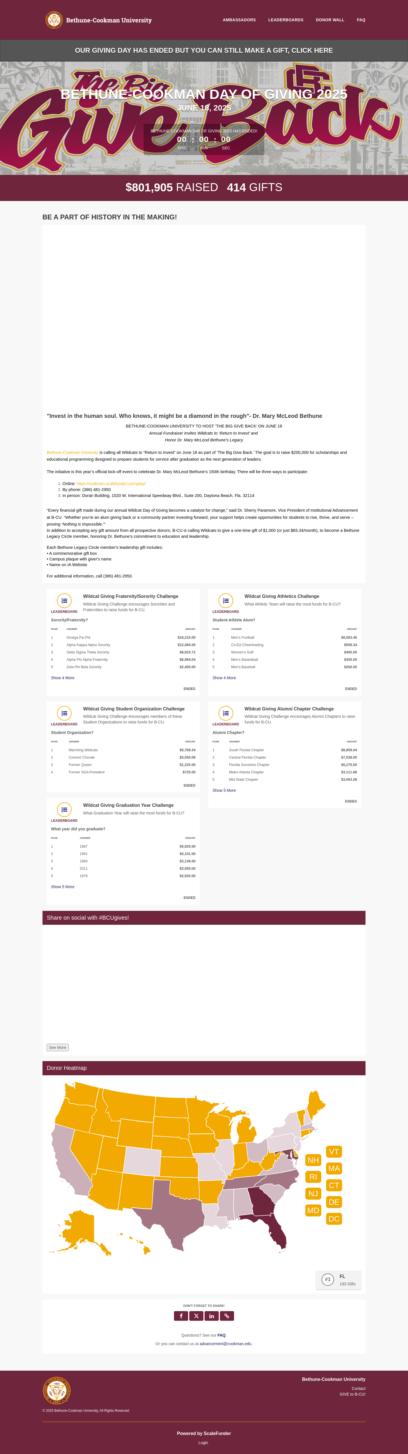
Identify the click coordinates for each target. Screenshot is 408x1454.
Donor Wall (330, 20)
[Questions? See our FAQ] (221, 1335)
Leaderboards (285, 20)
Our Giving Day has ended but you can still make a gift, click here (204, 50)
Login (203, 1442)
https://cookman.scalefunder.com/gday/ (111, 483)
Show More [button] (63, 678)
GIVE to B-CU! (353, 1394)
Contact (359, 1388)
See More (57, 1047)
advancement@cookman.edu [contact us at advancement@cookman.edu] (225, 1343)
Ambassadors (239, 20)
